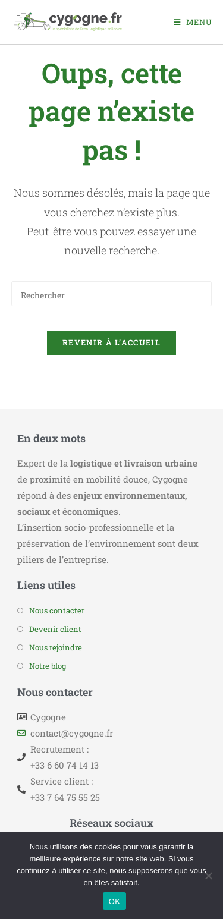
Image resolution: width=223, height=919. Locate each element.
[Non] (208, 876)
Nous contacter (56, 610)
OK (114, 901)
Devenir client (55, 629)
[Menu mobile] (193, 22)
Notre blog (47, 665)
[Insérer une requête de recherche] (111, 293)
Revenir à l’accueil (111, 342)
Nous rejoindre (55, 647)
